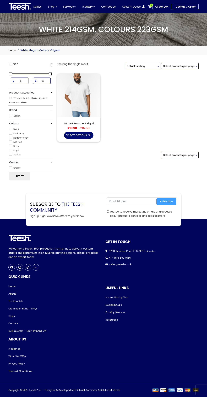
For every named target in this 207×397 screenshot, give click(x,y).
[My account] (143, 6)
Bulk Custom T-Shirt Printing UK (27, 331)
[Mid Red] (10, 141)
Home (12, 50)
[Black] (10, 129)
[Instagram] (19, 267)
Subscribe (166, 201)
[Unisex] (10, 167)
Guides (37, 7)
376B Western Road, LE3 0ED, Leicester (132, 251)
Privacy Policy (16, 363)
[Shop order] (142, 66)
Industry (87, 7)
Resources (111, 319)
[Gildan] (10, 115)
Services (68, 7)
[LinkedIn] (36, 267)
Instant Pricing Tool (116, 297)
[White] (10, 154)
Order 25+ (162, 7)
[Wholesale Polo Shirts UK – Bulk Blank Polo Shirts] (10, 98)
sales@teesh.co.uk (120, 264)
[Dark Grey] (10, 133)
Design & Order (186, 7)
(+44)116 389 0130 (120, 257)
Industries (14, 348)
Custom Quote (131, 7)
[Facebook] (11, 267)
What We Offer (17, 356)
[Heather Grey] (10, 137)
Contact (13, 323)
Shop (51, 7)
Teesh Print (35, 390)
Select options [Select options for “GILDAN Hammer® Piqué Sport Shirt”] (76, 135)
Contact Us (108, 7)
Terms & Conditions (20, 371)
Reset (20, 176)
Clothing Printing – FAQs (22, 308)
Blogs (11, 316)
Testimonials (15, 301)
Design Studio (113, 305)
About (12, 293)
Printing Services (115, 312)
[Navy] (10, 146)
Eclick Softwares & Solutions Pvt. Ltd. (99, 390)
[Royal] (10, 150)
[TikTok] (28, 267)
